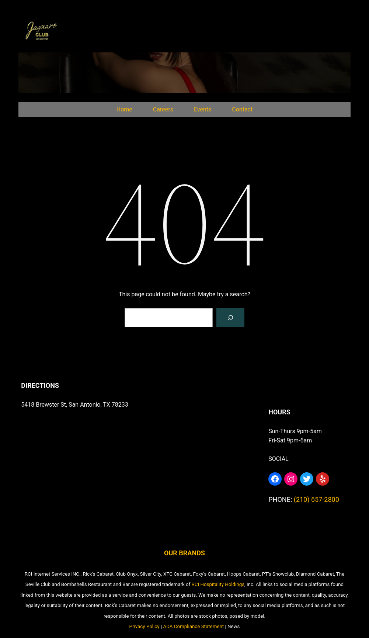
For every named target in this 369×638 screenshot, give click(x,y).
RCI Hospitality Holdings (218, 584)
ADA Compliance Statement (193, 626)
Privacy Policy (144, 626)
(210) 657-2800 (316, 499)
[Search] (230, 317)
